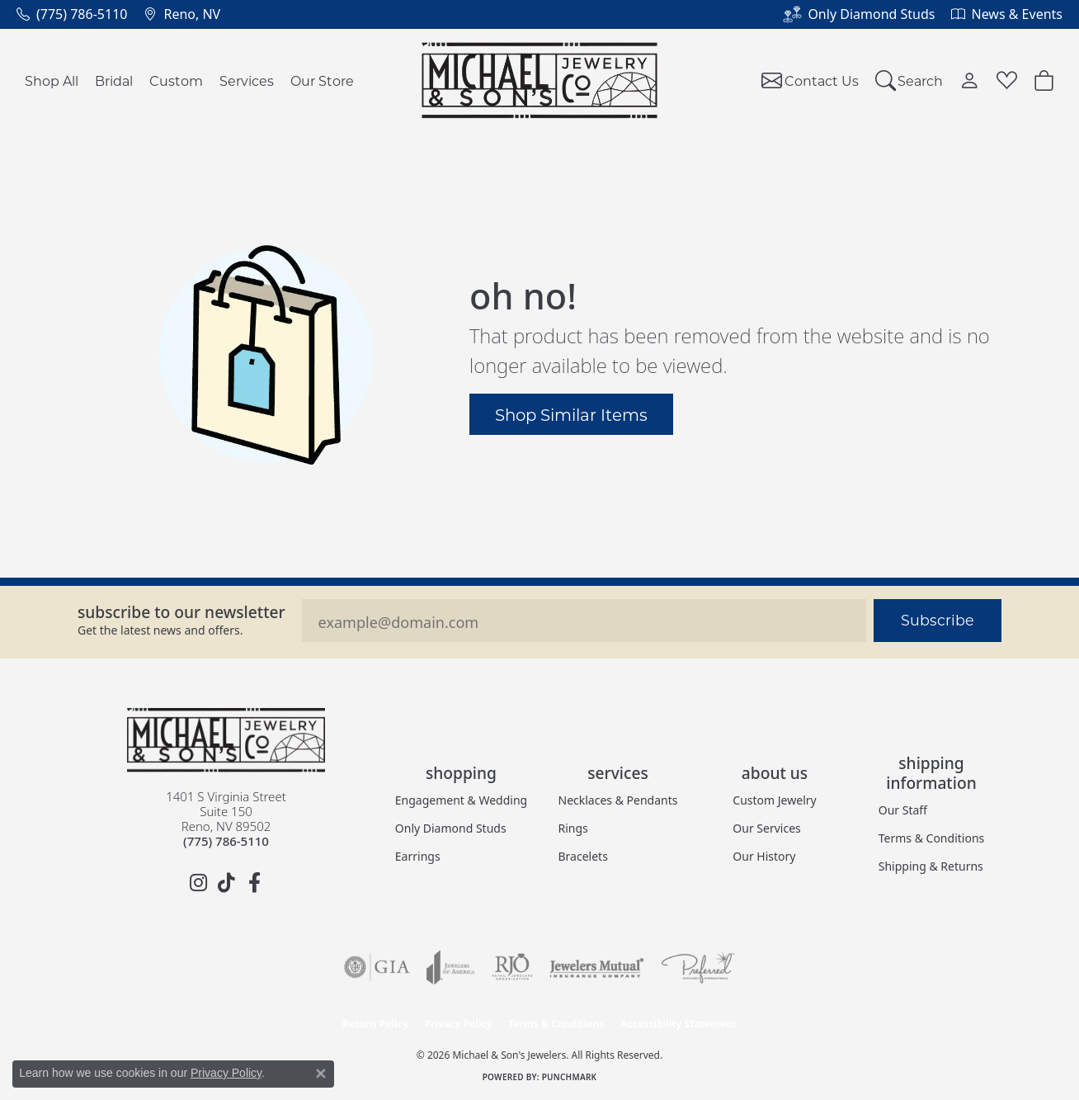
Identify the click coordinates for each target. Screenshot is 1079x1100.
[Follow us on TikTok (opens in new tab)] (226, 883)
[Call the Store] (226, 841)
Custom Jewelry (774, 800)
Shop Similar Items (571, 414)
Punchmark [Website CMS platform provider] (569, 1077)
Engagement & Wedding (461, 800)
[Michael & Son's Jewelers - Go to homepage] (226, 740)
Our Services (766, 828)
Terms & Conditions (932, 838)
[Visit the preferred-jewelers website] (698, 967)
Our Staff (903, 810)
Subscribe (937, 620)
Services (246, 80)
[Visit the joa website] (450, 967)
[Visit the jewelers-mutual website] (596, 967)
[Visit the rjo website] (512, 967)
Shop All (51, 80)
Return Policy (375, 1024)
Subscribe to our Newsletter (181, 611)
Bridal (114, 80)
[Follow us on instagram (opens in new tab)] (198, 883)
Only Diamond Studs (451, 828)
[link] (71, 14)
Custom (176, 80)
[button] (909, 80)
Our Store (322, 80)
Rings (573, 828)
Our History (764, 856)
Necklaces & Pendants (618, 800)
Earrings (418, 856)
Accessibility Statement (678, 1024)
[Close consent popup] (321, 1074)
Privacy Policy (458, 1024)
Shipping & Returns (931, 866)
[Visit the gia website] (377, 967)
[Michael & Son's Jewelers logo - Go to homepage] (540, 80)
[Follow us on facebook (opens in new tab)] (254, 883)
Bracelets (583, 856)
